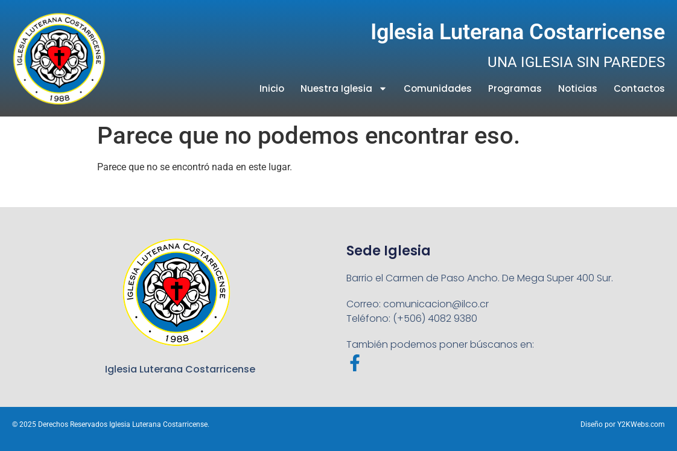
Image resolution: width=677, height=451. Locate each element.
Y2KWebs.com (641, 424)
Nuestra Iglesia (343, 88)
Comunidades (438, 88)
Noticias (577, 88)
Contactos (639, 88)
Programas (515, 88)
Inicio (271, 88)
